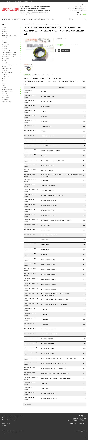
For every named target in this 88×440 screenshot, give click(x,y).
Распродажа (5, 97)
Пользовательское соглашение (10, 418)
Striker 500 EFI (5, 31)
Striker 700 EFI (5, 34)
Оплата (31, 19)
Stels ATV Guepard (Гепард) (9, 52)
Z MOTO (4, 61)
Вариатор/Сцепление (47, 24)
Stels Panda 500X (6, 68)
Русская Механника (7, 72)
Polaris (3, 83)
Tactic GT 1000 (6, 50)
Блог (3, 421)
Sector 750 (5, 40)
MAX (80, 6)
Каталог (4, 19)
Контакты (17, 19)
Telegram (83, 6)
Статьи (4, 1)
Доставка (9, 1)
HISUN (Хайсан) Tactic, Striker (9, 36)
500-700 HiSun (58, 24)
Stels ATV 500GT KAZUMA (8, 56)
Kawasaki (4, 81)
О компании (50, 19)
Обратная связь (17, 1)
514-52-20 (83, 8)
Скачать (10, 19)
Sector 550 (5, 38)
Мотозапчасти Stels (7, 91)
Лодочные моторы (7, 101)
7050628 (84, 10)
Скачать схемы (26, 1)
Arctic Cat (4, 74)
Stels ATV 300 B (6, 58)
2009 (82, 430)
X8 (31, 1)
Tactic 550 (4, 46)
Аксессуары (5, 95)
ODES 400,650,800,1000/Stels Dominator (9, 65)
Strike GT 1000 (5, 44)
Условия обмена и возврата (9, 420)
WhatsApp (75, 6)
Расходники (5, 93)
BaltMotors (5, 70)
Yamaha (4, 87)
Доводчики (5, 99)
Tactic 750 (4, 48)
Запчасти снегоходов (7, 89)
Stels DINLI (5, 63)
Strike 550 (4, 42)
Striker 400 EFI (5, 29)
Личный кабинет (40, 19)
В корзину (65, 50)
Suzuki (3, 85)
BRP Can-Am (5, 76)
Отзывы (31, 14)
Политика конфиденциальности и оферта (13, 416)
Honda (3, 79)
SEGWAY (4, 27)
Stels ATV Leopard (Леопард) (9, 54)
